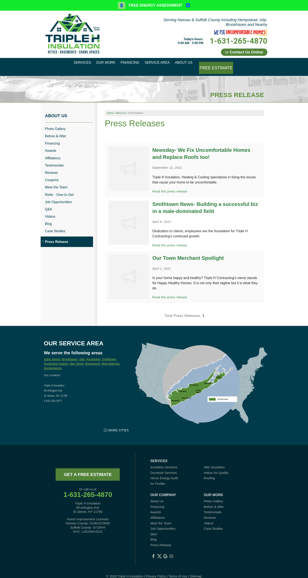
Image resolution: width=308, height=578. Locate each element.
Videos (50, 210)
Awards (50, 144)
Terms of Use (177, 569)
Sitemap (196, 569)
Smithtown (109, 352)
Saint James (52, 352)
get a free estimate (88, 467)
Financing (52, 137)
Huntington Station (56, 357)
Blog (48, 217)
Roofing (209, 471)
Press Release (56, 235)
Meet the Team (56, 180)
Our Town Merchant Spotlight (188, 251)
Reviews (51, 166)
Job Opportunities (58, 195)
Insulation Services (163, 460)
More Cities (118, 423)
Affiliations (53, 151)
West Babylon (110, 357)
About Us (56, 108)
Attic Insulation (214, 460)
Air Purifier (157, 477)
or (244, 52)
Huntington (93, 352)
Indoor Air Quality (216, 466)
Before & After (55, 129)
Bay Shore (77, 357)
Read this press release (169, 184)
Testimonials (54, 158)
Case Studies (55, 224)
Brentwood (92, 357)
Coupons (52, 173)
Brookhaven (70, 352)
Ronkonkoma (53, 361)
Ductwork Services (163, 466)
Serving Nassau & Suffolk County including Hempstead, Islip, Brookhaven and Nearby (215, 22)
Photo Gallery (55, 122)
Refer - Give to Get (59, 188)
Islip (82, 352)
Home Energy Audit (164, 471)
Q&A (48, 202)
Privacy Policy (156, 569)
